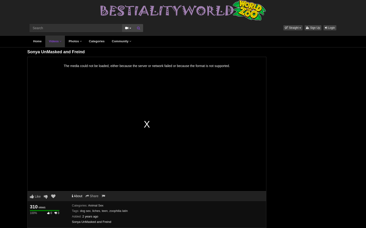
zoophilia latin (118, 211)
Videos (55, 41)
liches (96, 211)
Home (37, 41)
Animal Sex (95, 205)
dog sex (85, 211)
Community (121, 41)
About (77, 196)
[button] (293, 27)
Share (92, 196)
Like (35, 196)
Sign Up (313, 27)
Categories (97, 41)
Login (330, 27)
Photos (75, 41)
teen (105, 211)
